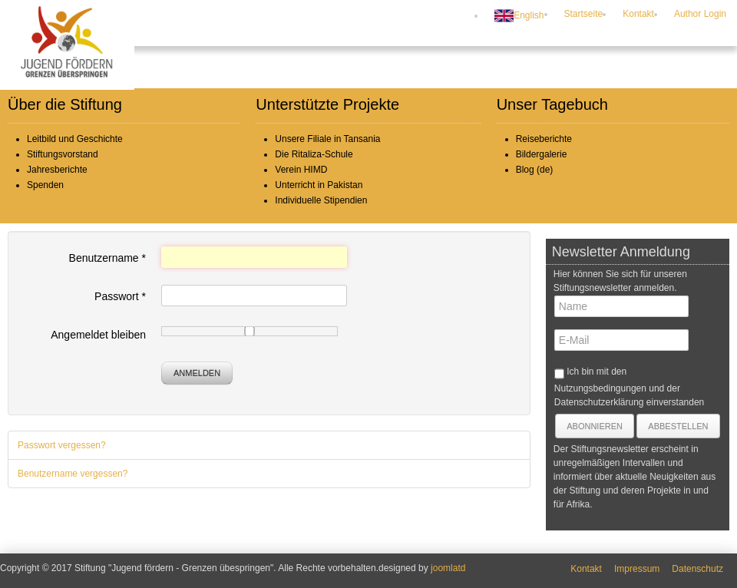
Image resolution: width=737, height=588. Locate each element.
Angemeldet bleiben (98, 335)
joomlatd (448, 568)
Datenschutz (697, 568)
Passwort (120, 296)
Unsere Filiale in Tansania (327, 139)
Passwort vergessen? (62, 445)
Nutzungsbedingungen (600, 388)
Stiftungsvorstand (62, 154)
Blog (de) (535, 169)
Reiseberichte (544, 139)
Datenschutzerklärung (599, 402)
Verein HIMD (301, 169)
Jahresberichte (57, 169)
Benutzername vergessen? (72, 473)
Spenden (45, 185)
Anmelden (197, 373)
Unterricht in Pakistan (318, 185)
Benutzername (107, 258)
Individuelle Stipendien (321, 200)
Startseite (583, 13)
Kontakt (638, 13)
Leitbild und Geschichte (75, 139)
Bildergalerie (541, 154)
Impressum (636, 568)
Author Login (700, 13)
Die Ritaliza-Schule (313, 154)
